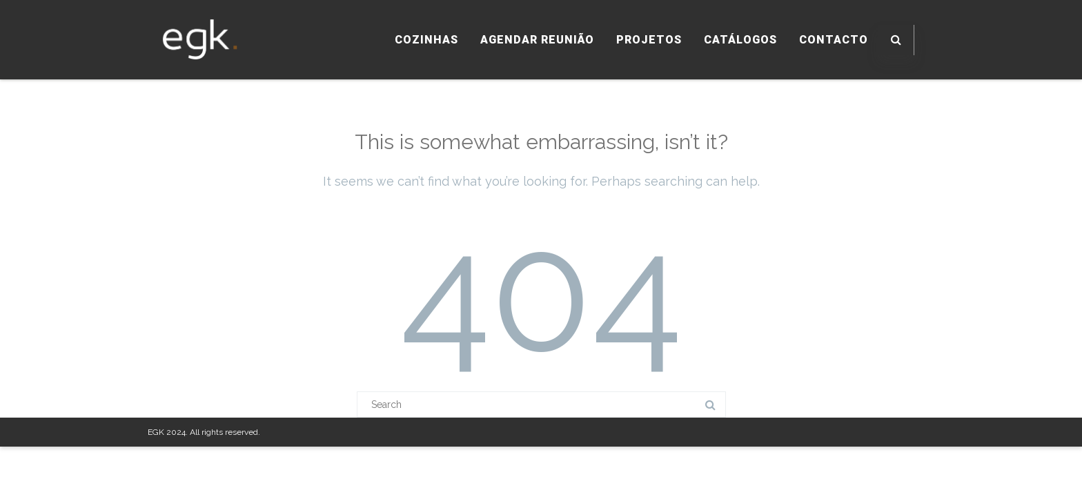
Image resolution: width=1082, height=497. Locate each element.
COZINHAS (426, 39)
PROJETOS (649, 39)
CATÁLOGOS (740, 39)
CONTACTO (833, 39)
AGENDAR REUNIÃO (537, 39)
